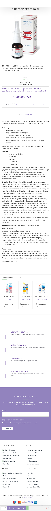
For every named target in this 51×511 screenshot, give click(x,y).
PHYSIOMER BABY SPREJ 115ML (9, 296)
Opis (20, 115)
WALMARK (27, 82)
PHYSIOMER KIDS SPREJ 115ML (25, 296)
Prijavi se (7, 428)
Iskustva (28, 115)
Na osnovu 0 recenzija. (23, 105)
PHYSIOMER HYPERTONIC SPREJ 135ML (41, 296)
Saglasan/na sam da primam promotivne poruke (21, 423)
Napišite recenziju (39, 105)
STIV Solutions (27, 497)
